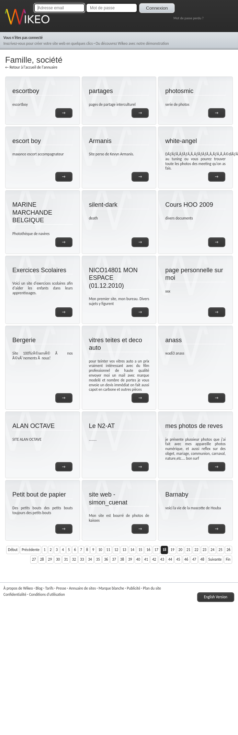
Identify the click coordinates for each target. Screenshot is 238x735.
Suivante (215, 559)
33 (82, 559)
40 (138, 559)
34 (90, 559)
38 (122, 559)
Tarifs (49, 588)
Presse (61, 588)
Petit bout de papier (39, 494)
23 (204, 549)
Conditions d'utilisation (47, 594)
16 (148, 549)
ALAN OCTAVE (33, 425)
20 (180, 549)
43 (162, 559)
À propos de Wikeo (18, 588)
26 (228, 549)
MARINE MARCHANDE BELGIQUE (32, 212)
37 (114, 559)
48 (202, 559)
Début (13, 549)
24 (212, 549)
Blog (39, 588)
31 (66, 559)
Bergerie (24, 340)
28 (42, 559)
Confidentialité (14, 594)
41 (146, 559)
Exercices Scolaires (39, 270)
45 (178, 559)
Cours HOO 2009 (189, 204)
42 (154, 559)
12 (116, 549)
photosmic (179, 91)
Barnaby (176, 494)
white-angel (181, 140)
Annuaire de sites (82, 588)
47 (194, 559)
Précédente (30, 549)
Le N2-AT (102, 425)
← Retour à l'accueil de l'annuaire (31, 67)
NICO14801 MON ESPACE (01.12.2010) (113, 278)
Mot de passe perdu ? (188, 18)
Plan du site (152, 588)
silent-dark (103, 204)
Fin (228, 559)
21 (188, 549)
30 (58, 559)
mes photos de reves (194, 425)
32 (74, 559)
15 (140, 549)
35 (98, 559)
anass (173, 340)
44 (170, 559)
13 (124, 549)
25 (220, 549)
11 (108, 549)
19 (172, 549)
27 (34, 559)
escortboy (25, 91)
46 (186, 559)
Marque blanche (111, 588)
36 (106, 559)
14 (132, 549)
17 (156, 549)
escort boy (26, 140)
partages (101, 91)
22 (196, 549)
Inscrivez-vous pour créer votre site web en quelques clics (48, 43)
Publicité (133, 588)
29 (50, 559)
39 (130, 559)
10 (100, 549)
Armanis (100, 140)
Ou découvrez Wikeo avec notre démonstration (132, 43)
